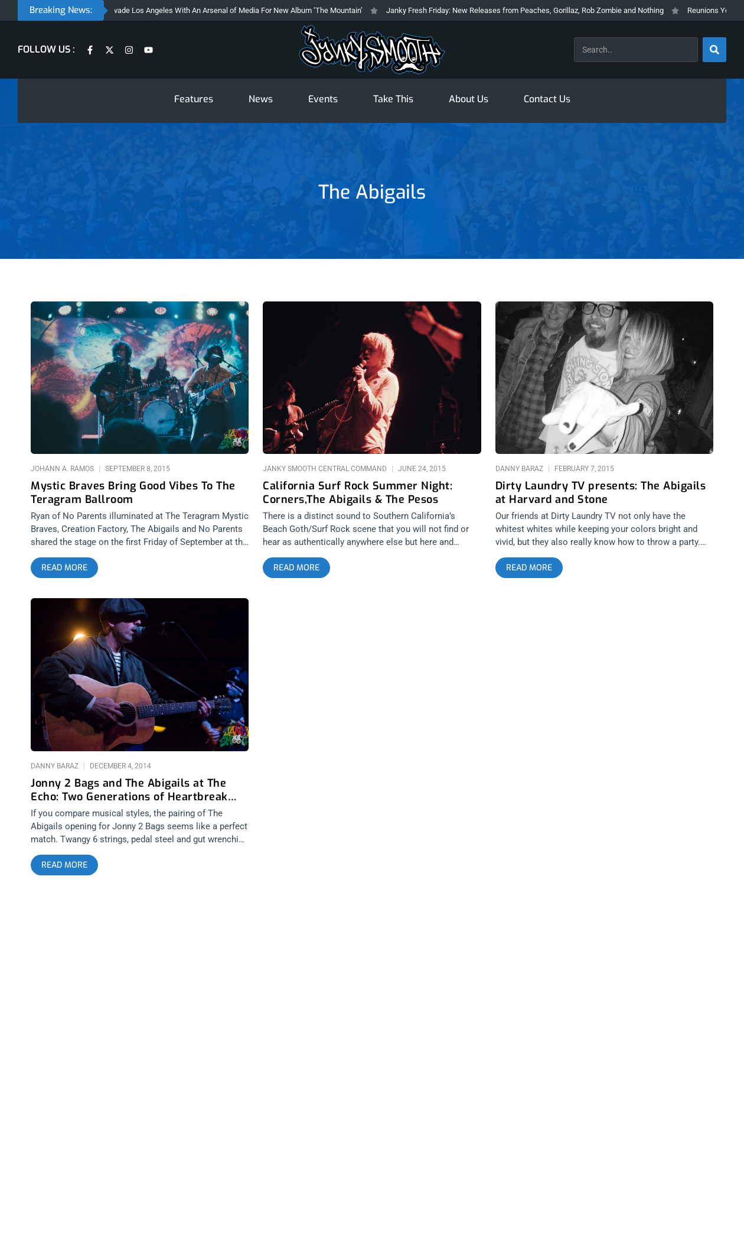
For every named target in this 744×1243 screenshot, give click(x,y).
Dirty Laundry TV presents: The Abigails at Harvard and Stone (600, 493)
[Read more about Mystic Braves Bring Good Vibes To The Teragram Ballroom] (64, 568)
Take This (393, 99)
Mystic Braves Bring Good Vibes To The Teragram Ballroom (133, 493)
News (261, 99)
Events (323, 99)
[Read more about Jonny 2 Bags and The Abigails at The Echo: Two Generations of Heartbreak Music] (64, 865)
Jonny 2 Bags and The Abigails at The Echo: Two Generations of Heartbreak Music (129, 790)
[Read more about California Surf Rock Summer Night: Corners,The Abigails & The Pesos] (296, 568)
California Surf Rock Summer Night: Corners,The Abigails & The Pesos (357, 493)
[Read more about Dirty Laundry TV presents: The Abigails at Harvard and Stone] (529, 568)
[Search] (714, 49)
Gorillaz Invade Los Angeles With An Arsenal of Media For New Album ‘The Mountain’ (230, 10)
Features (193, 99)
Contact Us (547, 99)
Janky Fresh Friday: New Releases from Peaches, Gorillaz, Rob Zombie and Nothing (534, 10)
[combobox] (636, 49)
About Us (468, 99)
